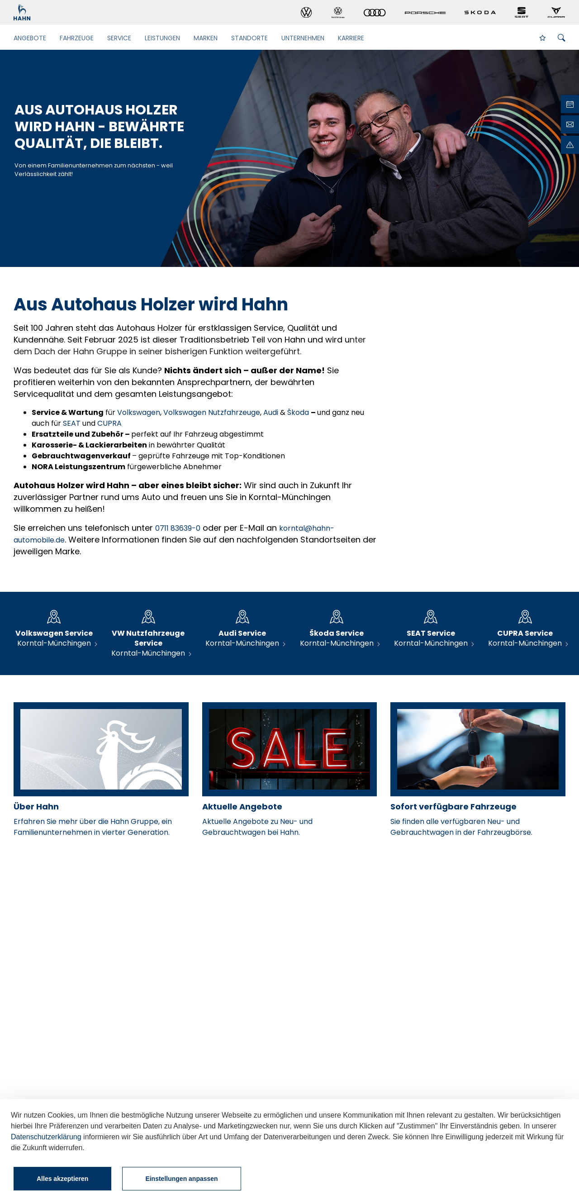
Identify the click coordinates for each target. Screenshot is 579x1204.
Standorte (249, 38)
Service (119, 38)
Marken (206, 38)
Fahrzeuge (77, 38)
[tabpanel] (289, 158)
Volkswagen (138, 412)
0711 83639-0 (177, 528)
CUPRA (109, 423)
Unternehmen (302, 38)
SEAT (72, 423)
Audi (271, 412)
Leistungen (162, 38)
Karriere (351, 38)
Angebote (30, 38)
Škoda (299, 412)
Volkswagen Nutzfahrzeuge (211, 412)
